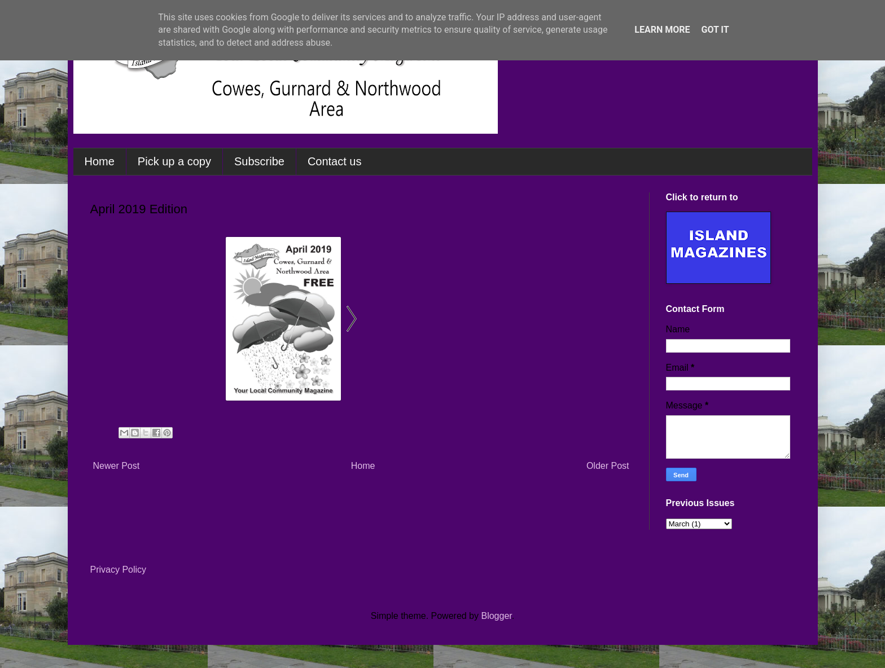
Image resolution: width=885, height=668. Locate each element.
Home (100, 161)
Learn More (662, 29)
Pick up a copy (174, 161)
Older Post (607, 466)
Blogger (496, 616)
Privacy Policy (118, 569)
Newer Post (116, 466)
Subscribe (259, 161)
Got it (715, 29)
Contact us (335, 161)
